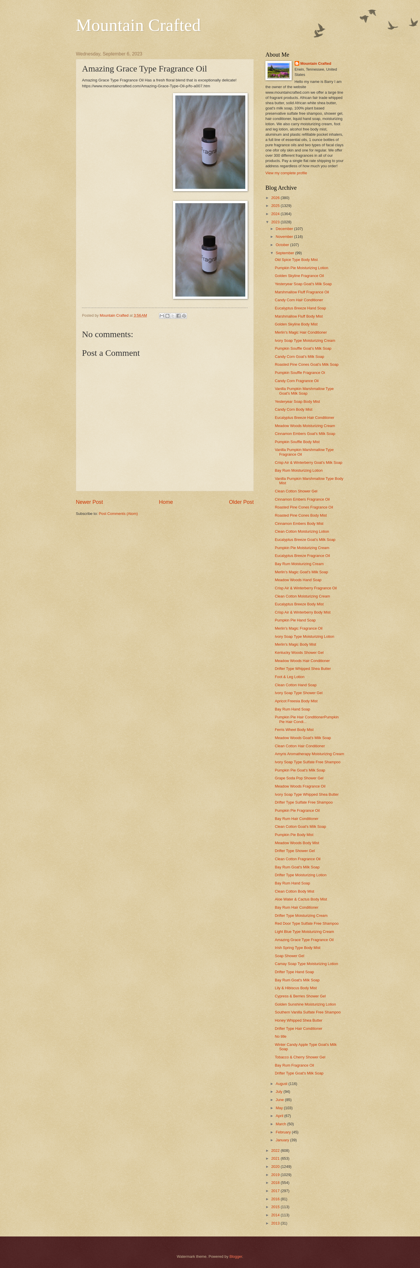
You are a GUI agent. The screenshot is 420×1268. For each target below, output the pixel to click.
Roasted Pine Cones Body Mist (301, 515)
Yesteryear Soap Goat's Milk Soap (303, 284)
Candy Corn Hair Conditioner (299, 300)
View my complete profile (286, 173)
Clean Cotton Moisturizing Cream (302, 596)
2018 (276, 1182)
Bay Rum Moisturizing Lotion (299, 470)
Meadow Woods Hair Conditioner (302, 661)
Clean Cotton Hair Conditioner (300, 746)
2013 (276, 1223)
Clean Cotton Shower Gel (296, 491)
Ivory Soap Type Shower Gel (299, 693)
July (279, 1091)
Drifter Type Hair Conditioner (298, 1028)
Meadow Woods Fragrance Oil (300, 786)
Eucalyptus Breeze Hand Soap (300, 308)
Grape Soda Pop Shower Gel (299, 778)
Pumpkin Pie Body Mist (294, 834)
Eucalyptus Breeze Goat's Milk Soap (305, 539)
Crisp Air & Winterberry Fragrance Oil (306, 588)
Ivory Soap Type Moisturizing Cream (305, 340)
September (285, 253)
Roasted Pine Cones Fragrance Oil (304, 507)
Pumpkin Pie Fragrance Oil (297, 810)
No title (280, 1036)
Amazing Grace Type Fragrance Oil (304, 940)
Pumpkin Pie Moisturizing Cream (302, 548)
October (283, 245)
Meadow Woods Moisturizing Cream (305, 426)
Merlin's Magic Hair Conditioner (301, 332)
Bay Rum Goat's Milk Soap (297, 867)
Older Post (241, 502)
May (280, 1108)
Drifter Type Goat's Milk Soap (299, 1073)
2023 (276, 222)
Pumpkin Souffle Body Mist (297, 442)
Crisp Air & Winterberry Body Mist (302, 612)
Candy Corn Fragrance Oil (296, 381)
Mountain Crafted (138, 25)
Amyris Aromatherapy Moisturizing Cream (309, 754)
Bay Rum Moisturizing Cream (299, 564)
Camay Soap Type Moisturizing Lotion (306, 964)
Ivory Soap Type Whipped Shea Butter (307, 794)
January (283, 1140)
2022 (276, 1150)
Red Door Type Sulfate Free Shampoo (307, 923)
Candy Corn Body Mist (293, 409)
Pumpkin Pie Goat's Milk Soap (300, 770)
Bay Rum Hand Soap (292, 709)
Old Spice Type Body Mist (296, 259)
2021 (276, 1158)
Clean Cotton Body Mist (294, 891)
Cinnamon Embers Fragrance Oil (302, 499)
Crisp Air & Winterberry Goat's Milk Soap (308, 462)
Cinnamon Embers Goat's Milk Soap (305, 433)
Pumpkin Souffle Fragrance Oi (300, 372)
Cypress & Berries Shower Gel (300, 996)
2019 (276, 1175)
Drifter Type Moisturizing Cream (301, 915)
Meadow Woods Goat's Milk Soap (303, 738)
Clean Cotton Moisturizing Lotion (302, 531)
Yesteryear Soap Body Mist (297, 401)
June (280, 1100)
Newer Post (89, 502)
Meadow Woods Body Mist (297, 843)
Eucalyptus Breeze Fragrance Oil (302, 555)
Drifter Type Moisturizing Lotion (300, 875)
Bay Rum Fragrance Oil (294, 1065)
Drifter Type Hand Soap (294, 972)
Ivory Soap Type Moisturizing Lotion (304, 636)
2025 (276, 205)
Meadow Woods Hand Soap (298, 580)
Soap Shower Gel (289, 956)
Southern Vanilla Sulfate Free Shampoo (308, 1012)
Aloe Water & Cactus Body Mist (301, 899)
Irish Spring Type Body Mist (297, 947)
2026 (276, 198)
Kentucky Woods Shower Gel (299, 652)
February (284, 1132)
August (282, 1083)
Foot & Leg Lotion (289, 677)
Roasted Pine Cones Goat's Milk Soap (307, 364)
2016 (276, 1199)
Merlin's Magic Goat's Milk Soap (301, 572)
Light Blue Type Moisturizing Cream (304, 931)
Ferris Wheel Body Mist (294, 729)
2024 (276, 214)
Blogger (236, 1256)
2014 (276, 1215)
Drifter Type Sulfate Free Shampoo (304, 802)
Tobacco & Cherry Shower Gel (300, 1057)
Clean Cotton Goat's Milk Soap (300, 826)
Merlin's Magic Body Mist (295, 644)
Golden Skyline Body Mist (296, 324)
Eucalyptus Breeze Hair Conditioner (304, 417)
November (285, 236)
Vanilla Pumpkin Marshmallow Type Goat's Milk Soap (304, 390)
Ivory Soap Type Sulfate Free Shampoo (307, 762)
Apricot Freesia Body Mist (296, 701)
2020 (276, 1166)
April (280, 1116)
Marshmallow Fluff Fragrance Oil (302, 292)
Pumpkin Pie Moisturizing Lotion (301, 268)
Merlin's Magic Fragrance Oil (298, 628)
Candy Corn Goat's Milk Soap (299, 356)
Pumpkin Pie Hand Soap (295, 620)
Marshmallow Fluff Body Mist (299, 316)
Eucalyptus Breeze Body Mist (299, 604)
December (285, 229)
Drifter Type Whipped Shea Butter (303, 668)
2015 (276, 1207)
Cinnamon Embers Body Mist (299, 523)
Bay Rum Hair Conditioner (296, 818)
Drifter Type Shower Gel (295, 851)
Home (166, 502)
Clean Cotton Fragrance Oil (298, 859)
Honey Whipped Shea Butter (298, 1020)
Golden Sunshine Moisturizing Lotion (305, 1004)
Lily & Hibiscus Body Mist (296, 988)
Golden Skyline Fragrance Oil (299, 276)
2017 (276, 1191)
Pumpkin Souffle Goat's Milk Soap (303, 348)
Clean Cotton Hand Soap (295, 685)
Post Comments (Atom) (118, 513)
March (281, 1124)
